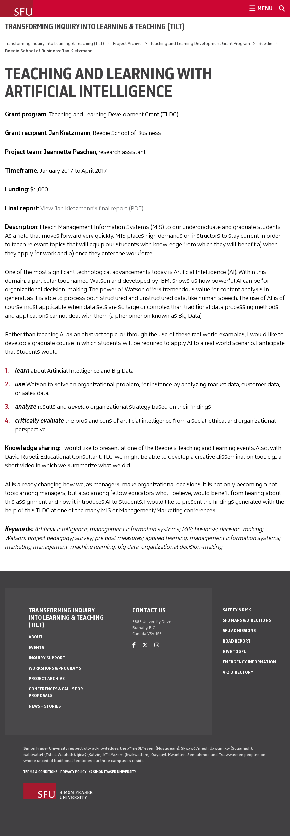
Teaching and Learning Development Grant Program (200, 43)
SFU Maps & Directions (247, 620)
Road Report (237, 641)
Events (36, 647)
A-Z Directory (238, 672)
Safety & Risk (237, 610)
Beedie (265, 43)
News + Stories (45, 706)
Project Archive (127, 43)
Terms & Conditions (40, 771)
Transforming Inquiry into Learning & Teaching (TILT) (95, 26)
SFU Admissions (239, 630)
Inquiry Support (47, 658)
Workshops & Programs (55, 668)
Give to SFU (235, 651)
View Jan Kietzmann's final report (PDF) (91, 208)
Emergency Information (249, 662)
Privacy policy (73, 771)
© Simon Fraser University (112, 771)
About (36, 637)
